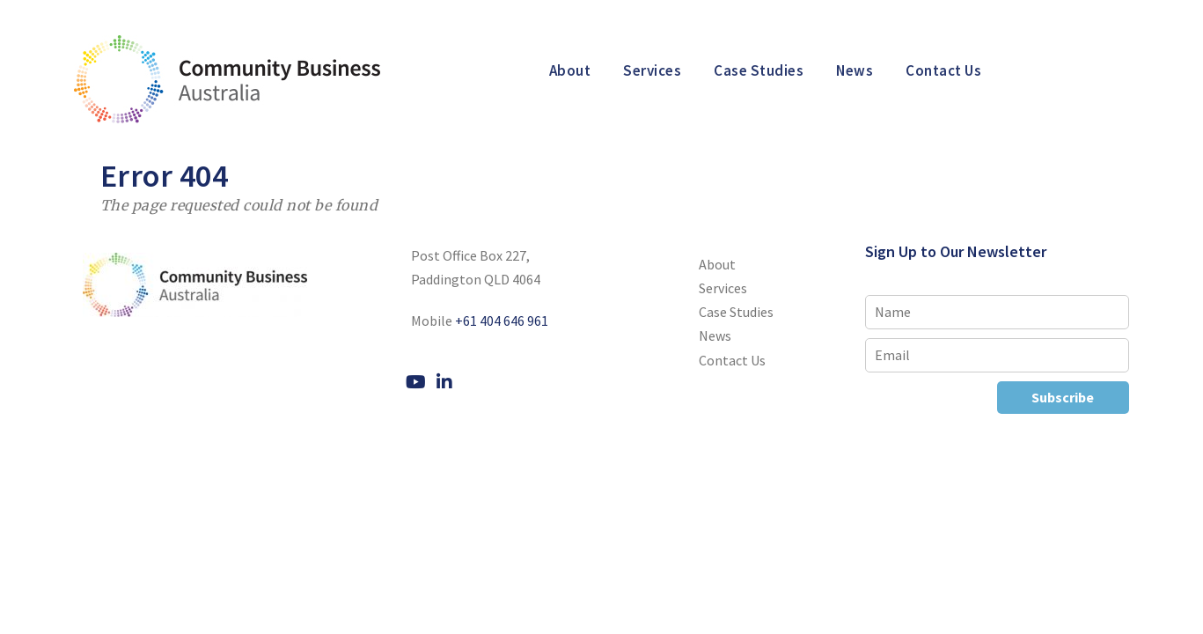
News (854, 70)
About (570, 70)
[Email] (997, 355)
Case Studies (758, 70)
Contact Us (943, 70)
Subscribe (1062, 397)
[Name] (997, 312)
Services (652, 70)
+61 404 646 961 (501, 320)
